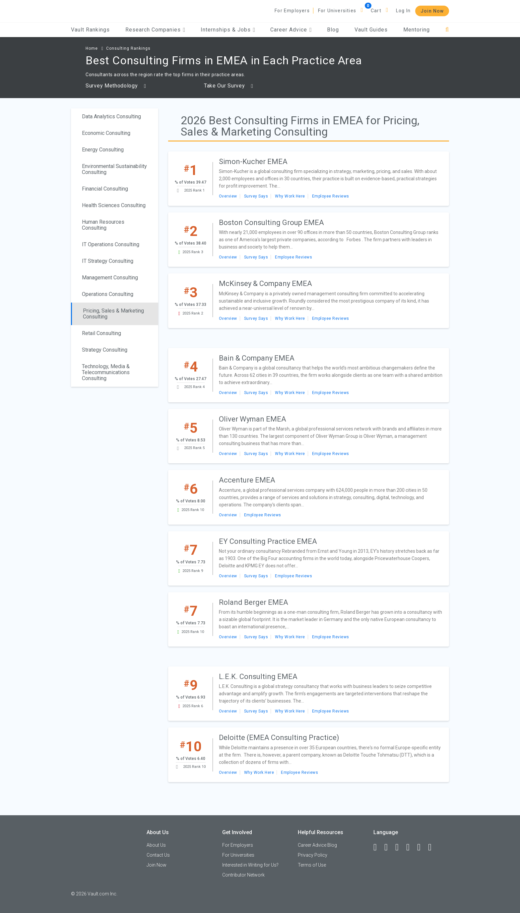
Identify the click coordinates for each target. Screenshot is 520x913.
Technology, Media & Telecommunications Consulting (106, 372)
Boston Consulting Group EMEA (271, 222)
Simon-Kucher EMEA (253, 161)
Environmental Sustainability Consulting (114, 169)
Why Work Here (290, 196)
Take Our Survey (228, 86)
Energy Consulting (103, 149)
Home (92, 48)
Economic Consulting (106, 133)
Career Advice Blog (317, 845)
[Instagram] (411, 847)
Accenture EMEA (247, 480)
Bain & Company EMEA (256, 358)
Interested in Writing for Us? (250, 865)
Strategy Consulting (104, 350)
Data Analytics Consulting (111, 116)
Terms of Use (312, 865)
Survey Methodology (116, 86)
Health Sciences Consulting (114, 205)
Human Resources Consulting (103, 225)
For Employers (292, 10)
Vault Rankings (90, 30)
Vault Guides (371, 30)
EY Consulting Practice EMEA (268, 541)
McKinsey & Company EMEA (265, 283)
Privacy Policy (312, 855)
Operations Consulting (107, 294)
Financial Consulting (105, 189)
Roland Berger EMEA (253, 602)
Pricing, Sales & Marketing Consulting (113, 314)
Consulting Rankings (128, 48)
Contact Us (158, 855)
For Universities (337, 10)
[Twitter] (400, 847)
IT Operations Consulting (110, 244)
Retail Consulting (101, 333)
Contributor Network (243, 875)
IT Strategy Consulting (107, 261)
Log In (403, 10)
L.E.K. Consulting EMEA (258, 676)
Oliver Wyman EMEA (252, 419)
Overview (228, 196)
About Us (156, 845)
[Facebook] (378, 847)
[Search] (447, 30)
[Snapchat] (432, 847)
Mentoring (416, 30)
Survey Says (256, 196)
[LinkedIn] (389, 847)
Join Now (432, 11)
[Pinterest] (421, 847)
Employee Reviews (330, 196)
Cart (376, 10)
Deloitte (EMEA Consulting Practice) (279, 737)
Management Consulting (110, 277)
